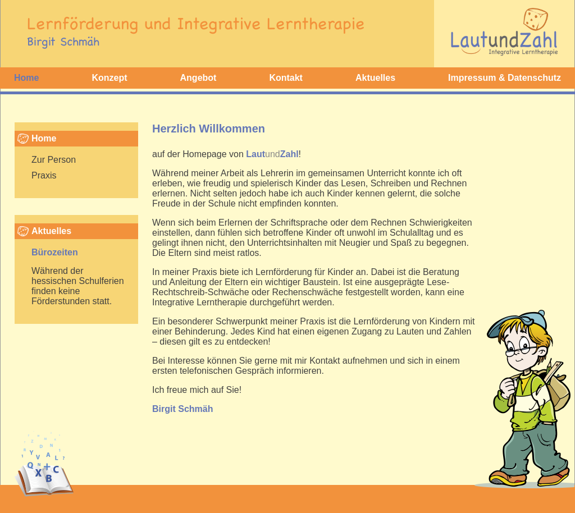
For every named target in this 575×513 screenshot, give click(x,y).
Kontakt (286, 78)
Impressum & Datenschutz (504, 78)
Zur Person (53, 159)
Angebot (198, 78)
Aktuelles (375, 78)
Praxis (43, 175)
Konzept (109, 78)
